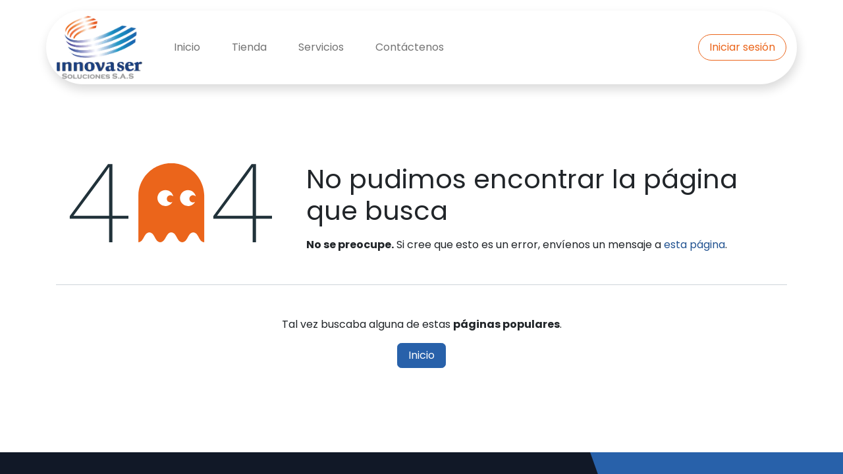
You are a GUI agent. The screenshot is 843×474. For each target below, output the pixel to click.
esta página (694, 244)
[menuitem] (187, 47)
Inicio (421, 355)
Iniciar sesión (742, 47)
